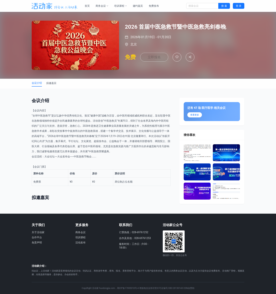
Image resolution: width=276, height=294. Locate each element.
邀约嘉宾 (138, 5)
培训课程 (120, 5)
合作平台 (37, 237)
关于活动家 (38, 232)
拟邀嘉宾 (51, 83)
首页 (87, 5)
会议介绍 (37, 82)
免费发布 (154, 5)
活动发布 (80, 242)
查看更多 (194, 115)
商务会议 (102, 5)
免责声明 (37, 242)
